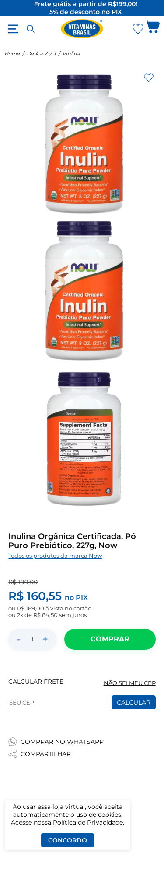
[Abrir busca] (30, 28)
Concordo (67, 840)
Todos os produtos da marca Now (55, 555)
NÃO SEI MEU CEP (130, 683)
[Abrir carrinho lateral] (153, 28)
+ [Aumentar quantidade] (45, 639)
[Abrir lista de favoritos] (138, 28)
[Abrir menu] (13, 28)
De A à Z (37, 54)
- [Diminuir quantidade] (19, 639)
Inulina (71, 54)
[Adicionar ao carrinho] (109, 639)
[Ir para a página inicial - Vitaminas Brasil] (82, 28)
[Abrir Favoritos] (138, 29)
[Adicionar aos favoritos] (149, 78)
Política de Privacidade (88, 822)
